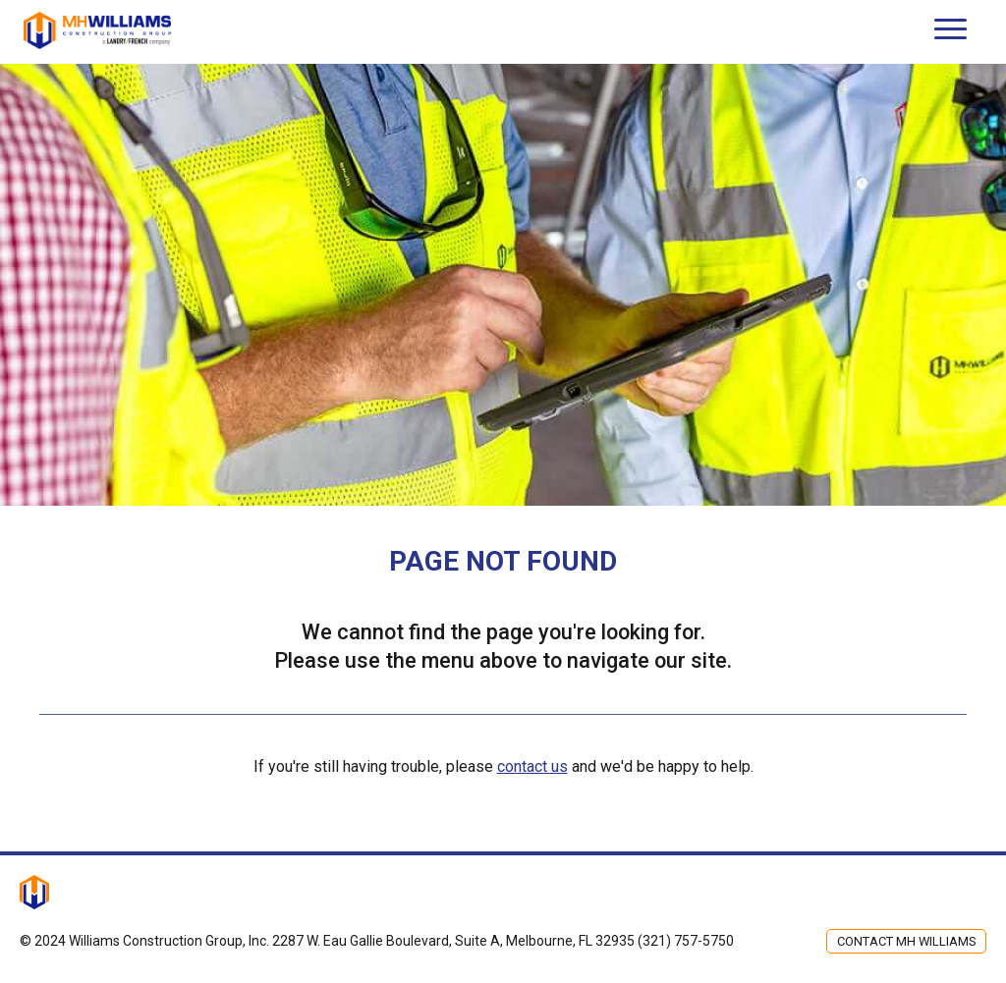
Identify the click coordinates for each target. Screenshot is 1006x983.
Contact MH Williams (906, 941)
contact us (532, 766)
